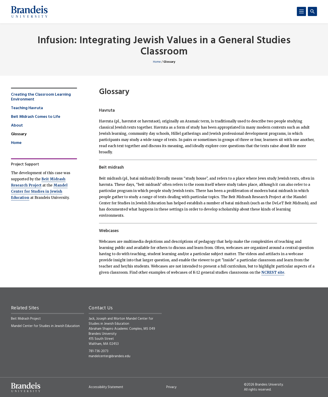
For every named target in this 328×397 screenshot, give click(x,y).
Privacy (171, 387)
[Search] (312, 11)
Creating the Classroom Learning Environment (41, 97)
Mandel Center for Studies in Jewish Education (39, 191)
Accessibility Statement (106, 387)
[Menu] (301, 11)
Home (157, 61)
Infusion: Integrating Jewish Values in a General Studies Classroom (164, 46)
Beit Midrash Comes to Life (35, 116)
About (17, 125)
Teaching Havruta (27, 108)
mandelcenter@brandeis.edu (109, 356)
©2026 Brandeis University (263, 384)
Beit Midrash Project (26, 318)
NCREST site (272, 272)
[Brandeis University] (29, 11)
